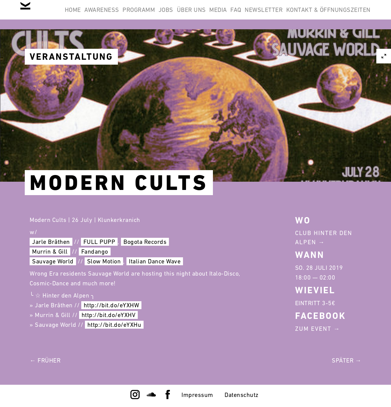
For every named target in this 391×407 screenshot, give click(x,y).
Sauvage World (53, 261)
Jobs (218, 14)
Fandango (94, 251)
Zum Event (313, 328)
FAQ (311, 14)
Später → (346, 360)
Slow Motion (104, 261)
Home (101, 14)
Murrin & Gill (50, 251)
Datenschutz (242, 394)
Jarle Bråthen (51, 241)
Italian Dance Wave (155, 261)
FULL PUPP (99, 241)
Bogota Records (144, 241)
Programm (183, 14)
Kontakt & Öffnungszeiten (324, 44)
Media (286, 14)
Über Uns (251, 14)
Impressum (197, 394)
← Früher (45, 360)
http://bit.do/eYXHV (109, 315)
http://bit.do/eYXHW (111, 305)
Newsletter (348, 14)
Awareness (138, 14)
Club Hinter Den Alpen (323, 237)
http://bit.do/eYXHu (114, 324)
